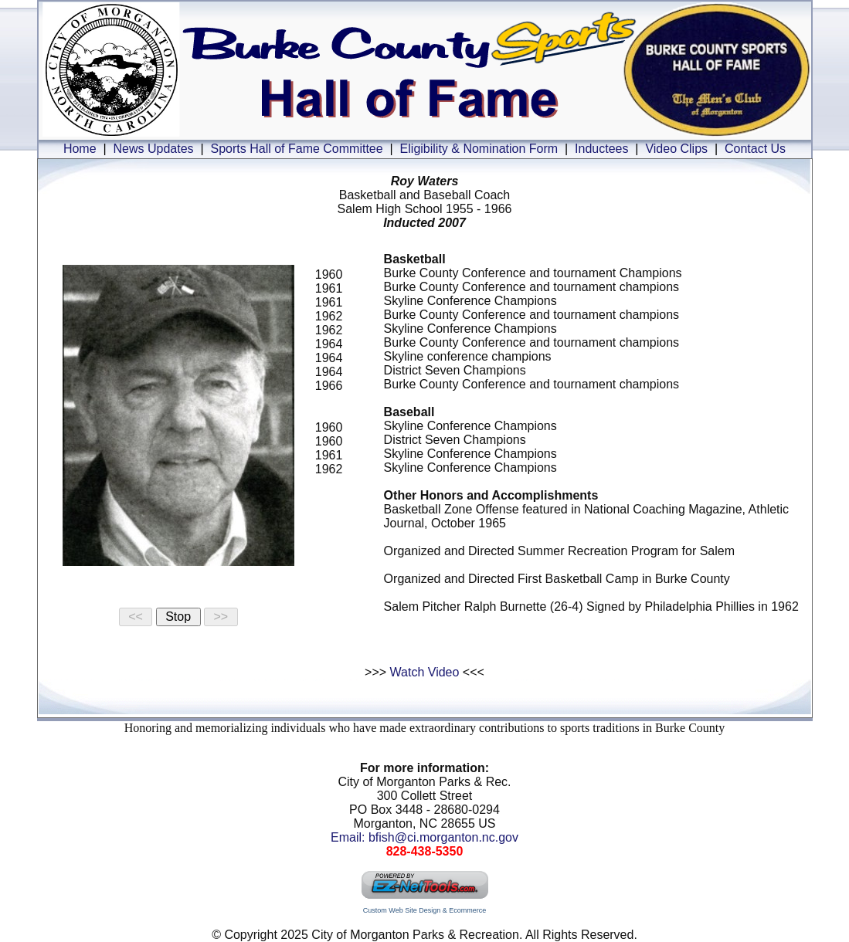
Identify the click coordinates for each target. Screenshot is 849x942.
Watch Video (425, 672)
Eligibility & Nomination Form (479, 148)
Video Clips (676, 148)
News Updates (154, 148)
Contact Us (755, 148)
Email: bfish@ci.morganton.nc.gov (424, 837)
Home (80, 148)
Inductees (601, 148)
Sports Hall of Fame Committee (296, 148)
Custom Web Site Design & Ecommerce (424, 910)
